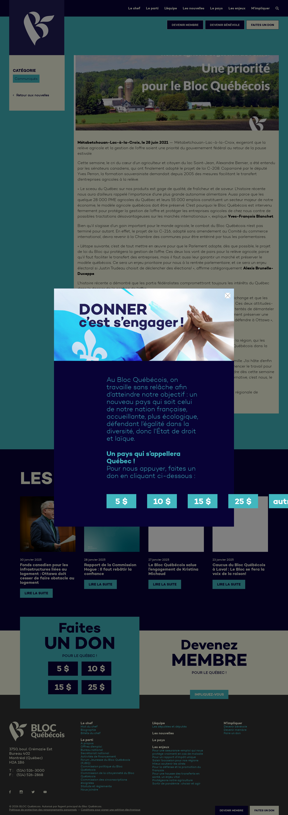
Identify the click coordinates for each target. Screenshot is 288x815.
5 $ (121, 501)
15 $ (202, 501)
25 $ (243, 501)
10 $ (162, 501)
